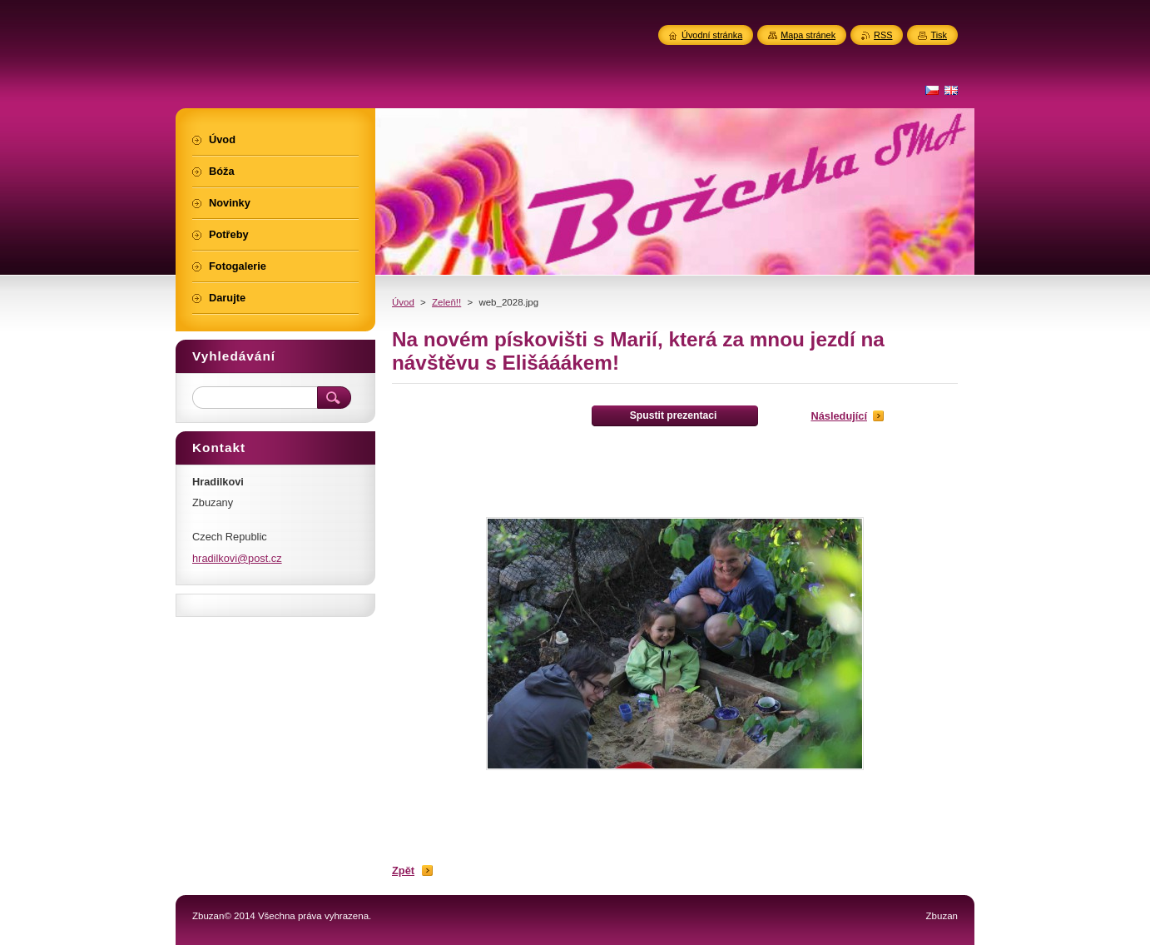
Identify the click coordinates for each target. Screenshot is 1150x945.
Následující (838, 416)
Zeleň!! (446, 302)
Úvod (403, 302)
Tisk (938, 35)
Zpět (403, 870)
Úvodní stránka (712, 35)
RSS (883, 35)
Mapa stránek (808, 35)
